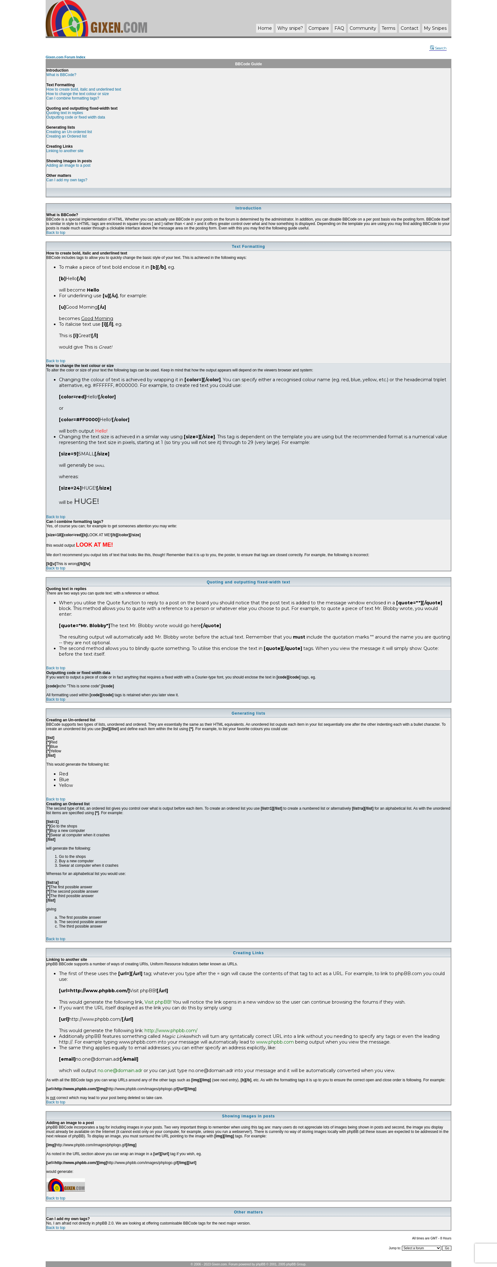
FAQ (339, 28)
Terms (388, 28)
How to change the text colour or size (77, 94)
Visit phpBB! (158, 1002)
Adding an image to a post (68, 165)
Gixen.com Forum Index (65, 57)
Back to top (55, 232)
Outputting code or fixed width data (75, 117)
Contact (409, 28)
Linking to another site (64, 151)
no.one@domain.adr (120, 1070)
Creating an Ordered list (66, 136)
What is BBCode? (61, 75)
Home (265, 28)
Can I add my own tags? (66, 180)
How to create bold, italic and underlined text (83, 89)
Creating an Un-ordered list (69, 132)
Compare (318, 28)
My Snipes (435, 28)
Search (438, 48)
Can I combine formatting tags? (72, 98)
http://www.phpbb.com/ (171, 1030)
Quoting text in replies (64, 113)
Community (363, 28)
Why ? (290, 28)
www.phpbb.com (275, 1042)
